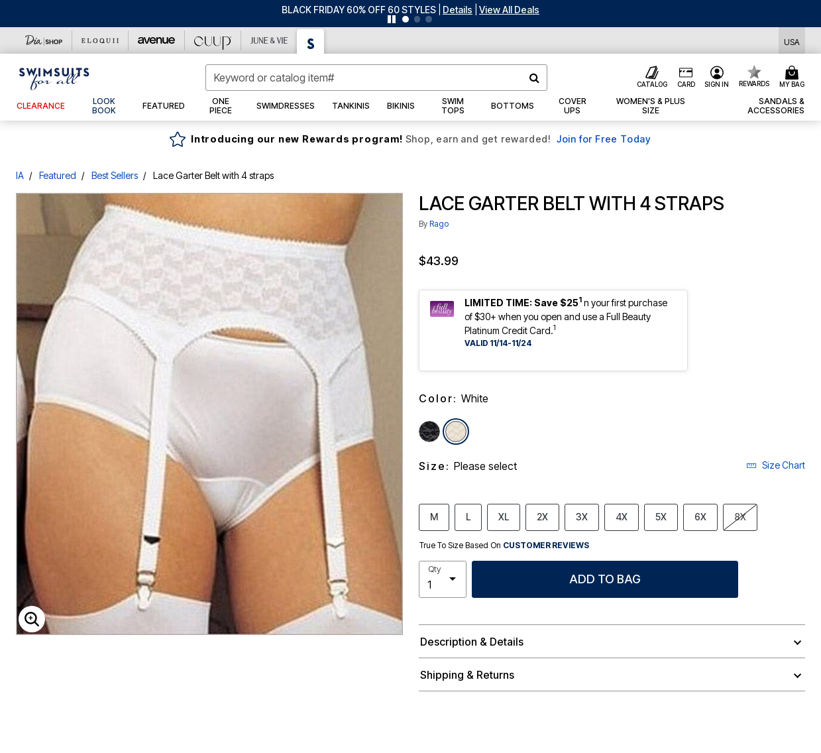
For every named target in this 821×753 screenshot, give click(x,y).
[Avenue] (157, 40)
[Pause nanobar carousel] (391, 19)
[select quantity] (442, 579)
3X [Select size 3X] (582, 516)
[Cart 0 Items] (794, 77)
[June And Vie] (269, 40)
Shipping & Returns (467, 674)
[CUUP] (213, 40)
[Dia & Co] (44, 40)
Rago (439, 224)
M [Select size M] (434, 516)
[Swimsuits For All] (311, 41)
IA (20, 175)
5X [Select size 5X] (661, 516)
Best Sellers (114, 175)
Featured (57, 175)
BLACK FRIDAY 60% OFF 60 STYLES (359, 9)
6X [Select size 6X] (700, 516)
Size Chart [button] (775, 465)
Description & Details (471, 641)
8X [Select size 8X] (740, 516)
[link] (104, 106)
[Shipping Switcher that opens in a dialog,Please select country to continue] (791, 40)
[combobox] (376, 77)
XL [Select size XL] (503, 516)
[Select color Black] (429, 431)
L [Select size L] (468, 516)
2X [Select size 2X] (542, 516)
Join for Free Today (604, 139)
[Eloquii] (100, 40)
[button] (457, 9)
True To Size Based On (504, 545)
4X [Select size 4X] (622, 516)
